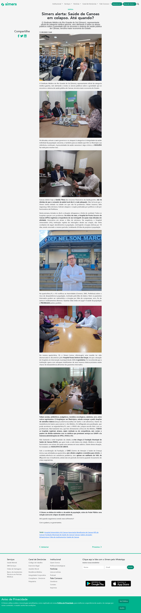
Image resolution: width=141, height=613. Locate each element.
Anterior (44, 547)
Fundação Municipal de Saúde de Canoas (59, 535)
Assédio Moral (34, 569)
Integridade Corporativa (37, 575)
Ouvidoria (53, 581)
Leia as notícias (55, 572)
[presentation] (97, 575)
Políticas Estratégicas (57, 566)
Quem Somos (55, 563)
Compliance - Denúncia (37, 578)
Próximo (97, 547)
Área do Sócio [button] (129, 4)
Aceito (122, 608)
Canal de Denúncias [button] (89, 4)
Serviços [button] (67, 4)
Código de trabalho (36, 563)
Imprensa (53, 588)
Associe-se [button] (116, 4)
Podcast (53, 575)
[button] (138, 4)
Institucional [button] (56, 4)
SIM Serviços (11, 566)
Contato (53, 585)
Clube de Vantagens (14, 569)
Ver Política (124, 601)
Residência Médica (35, 572)
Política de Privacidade (65, 603)
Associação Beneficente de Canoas (80, 532)
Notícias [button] (76, 4)
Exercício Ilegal (34, 566)
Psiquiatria (32, 581)
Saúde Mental (12, 563)
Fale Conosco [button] (104, 4)
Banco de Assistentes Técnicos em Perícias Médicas (14, 574)
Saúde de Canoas (73, 537)
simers (9, 4)
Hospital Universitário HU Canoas (56, 532)
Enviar (130, 567)
